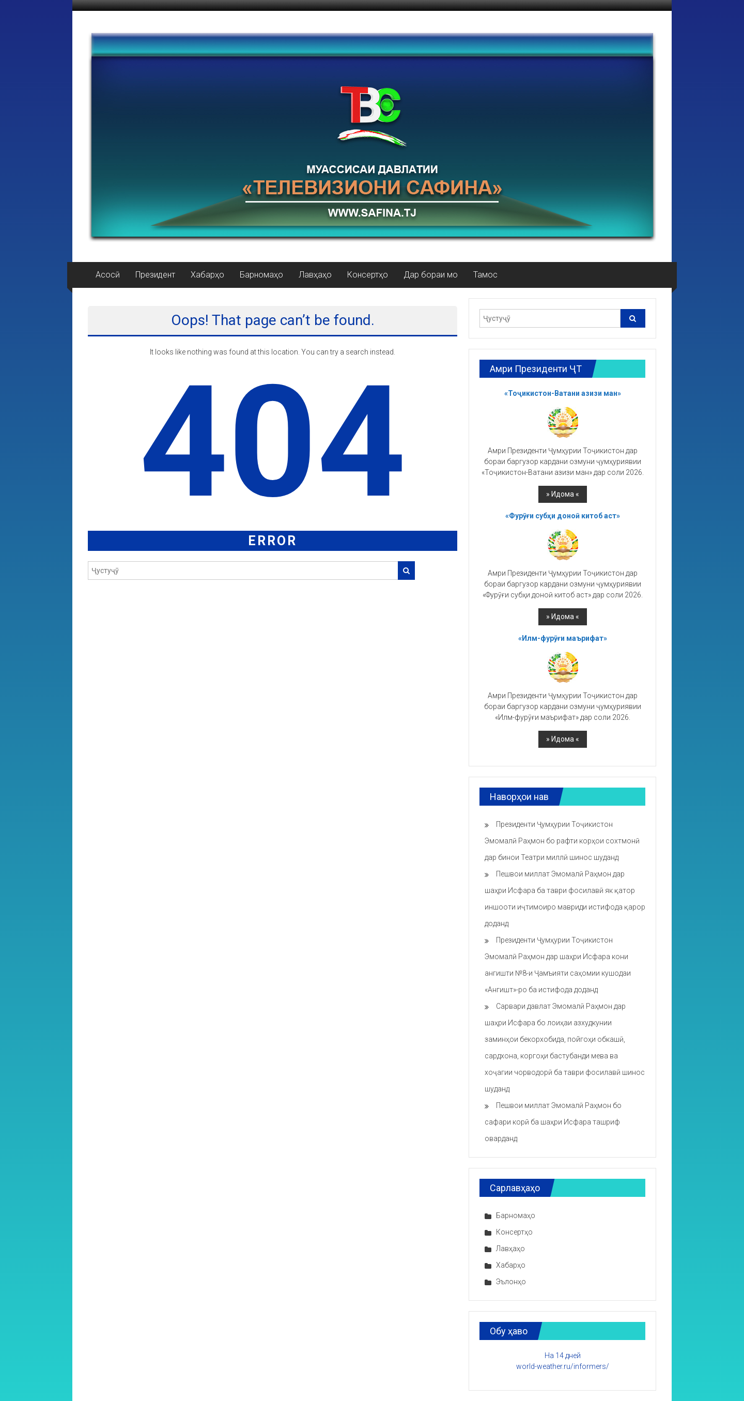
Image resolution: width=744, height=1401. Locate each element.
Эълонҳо (511, 1281)
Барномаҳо (261, 275)
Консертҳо (367, 275)
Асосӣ (108, 275)
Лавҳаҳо (315, 275)
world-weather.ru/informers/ (562, 1366)
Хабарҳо (207, 275)
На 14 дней (563, 1355)
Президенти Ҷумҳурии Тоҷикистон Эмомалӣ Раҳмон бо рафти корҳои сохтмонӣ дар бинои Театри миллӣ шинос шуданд (562, 840)
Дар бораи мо (431, 275)
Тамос (485, 275)
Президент (155, 275)
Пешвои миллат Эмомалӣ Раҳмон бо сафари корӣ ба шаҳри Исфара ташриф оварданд (553, 1122)
